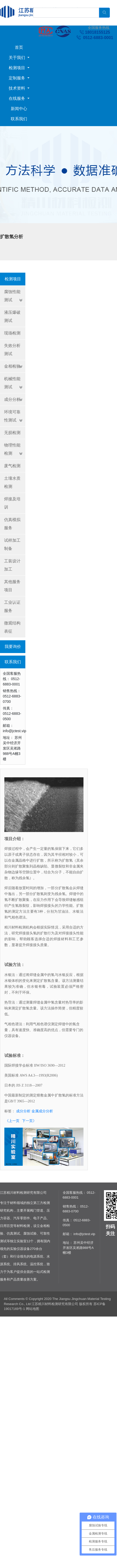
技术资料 (17, 88)
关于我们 (17, 57)
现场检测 (12, 333)
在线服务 (17, 98)
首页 (19, 47)
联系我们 (19, 119)
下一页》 (29, 1121)
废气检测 (12, 466)
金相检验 (12, 366)
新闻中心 (19, 108)
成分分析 (12, 399)
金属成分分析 (42, 1111)
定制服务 (17, 78)
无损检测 (12, 432)
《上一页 (12, 1121)
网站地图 (32, 1309)
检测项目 (17, 68)
